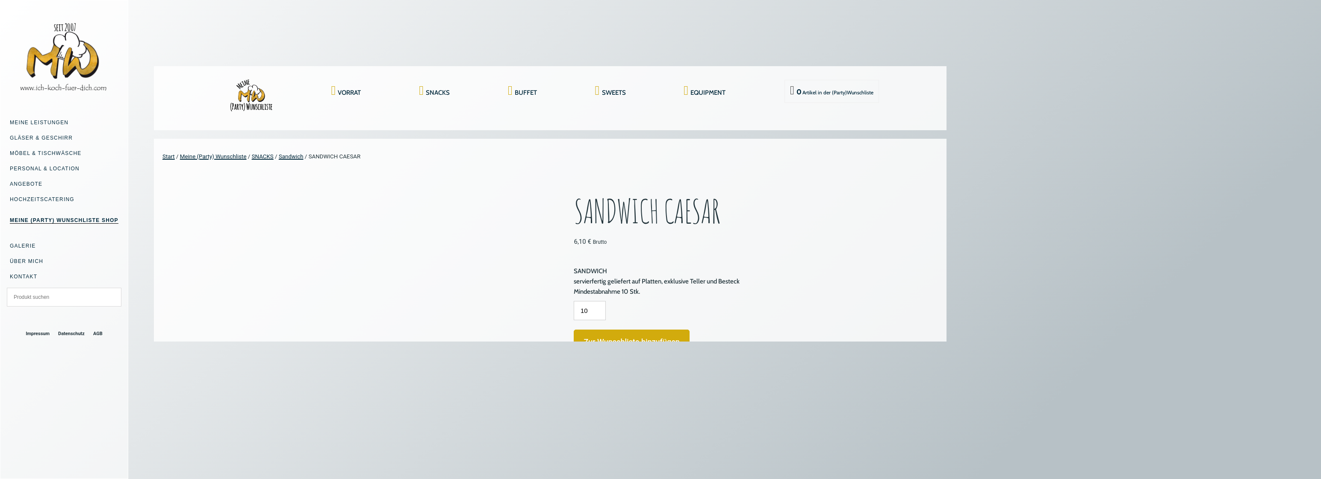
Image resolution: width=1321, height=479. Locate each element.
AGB (98, 333)
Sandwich (291, 156)
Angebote (26, 184)
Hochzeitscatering (42, 199)
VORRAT (349, 92)
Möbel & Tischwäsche (46, 153)
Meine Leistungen (39, 123)
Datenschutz (71, 333)
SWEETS (614, 92)
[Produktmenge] (590, 310)
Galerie (22, 246)
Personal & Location (45, 169)
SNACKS (438, 92)
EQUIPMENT (707, 92)
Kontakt (23, 277)
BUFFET (526, 92)
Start (168, 156)
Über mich (26, 261)
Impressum (38, 333)
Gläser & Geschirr (41, 138)
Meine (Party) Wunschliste (213, 156)
